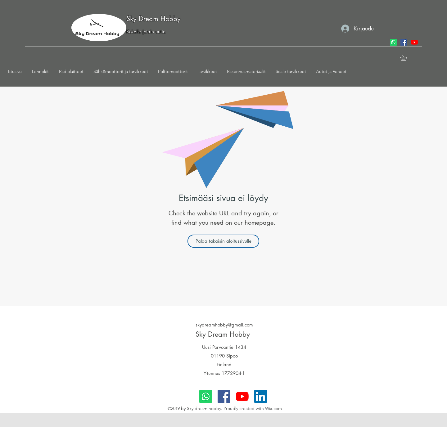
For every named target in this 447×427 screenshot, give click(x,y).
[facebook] (403, 42)
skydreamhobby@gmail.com (224, 325)
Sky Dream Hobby (153, 18)
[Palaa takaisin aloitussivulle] (223, 241)
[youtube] (414, 42)
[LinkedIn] (260, 396)
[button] (42, 71)
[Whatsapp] (393, 42)
